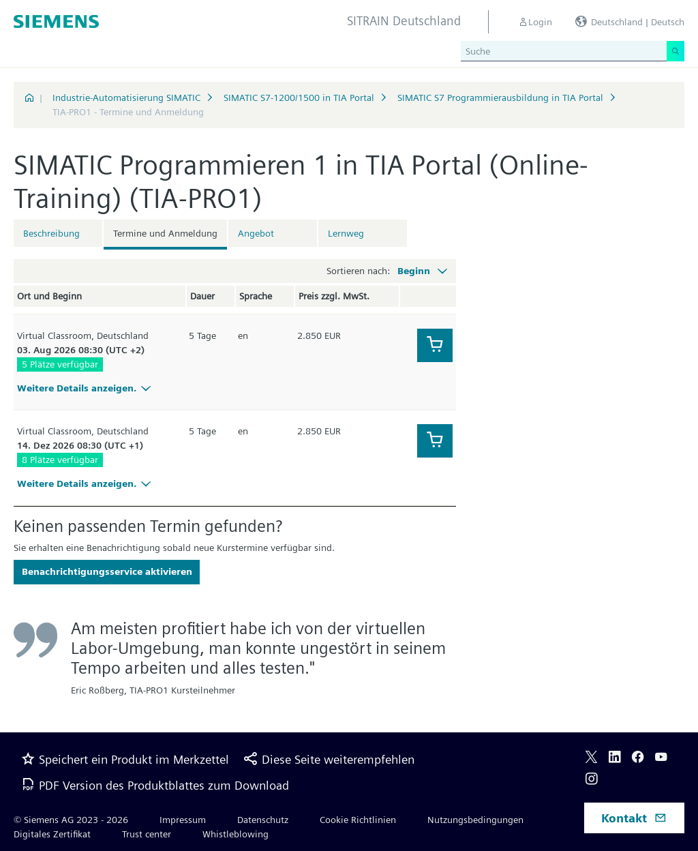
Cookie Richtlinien (358, 819)
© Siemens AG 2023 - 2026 (71, 819)
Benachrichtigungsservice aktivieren (107, 571)
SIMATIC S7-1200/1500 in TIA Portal (299, 97)
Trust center (146, 833)
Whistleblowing (235, 833)
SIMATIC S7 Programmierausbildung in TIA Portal (500, 97)
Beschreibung (51, 233)
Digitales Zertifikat (52, 833)
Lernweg (346, 233)
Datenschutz (262, 819)
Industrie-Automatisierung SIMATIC (126, 97)
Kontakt (634, 818)
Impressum (183, 819)
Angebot (256, 233)
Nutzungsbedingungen (475, 819)
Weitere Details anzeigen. (86, 388)
